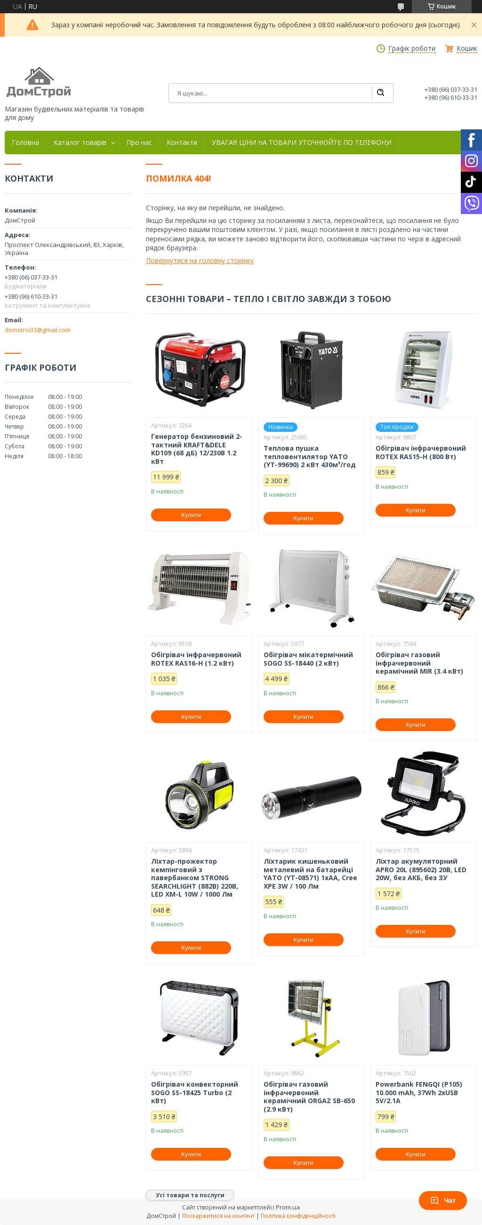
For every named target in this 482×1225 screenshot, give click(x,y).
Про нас (139, 142)
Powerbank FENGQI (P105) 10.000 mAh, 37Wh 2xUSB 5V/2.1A (419, 1092)
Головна (25, 142)
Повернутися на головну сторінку (200, 260)
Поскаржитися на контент (218, 1216)
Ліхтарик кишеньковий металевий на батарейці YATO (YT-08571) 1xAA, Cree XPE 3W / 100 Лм (310, 873)
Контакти (182, 142)
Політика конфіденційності (298, 1216)
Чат (443, 1200)
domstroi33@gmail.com (38, 330)
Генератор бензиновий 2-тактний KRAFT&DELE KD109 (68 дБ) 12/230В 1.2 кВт (196, 448)
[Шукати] (380, 93)
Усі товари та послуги (190, 1195)
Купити (191, 514)
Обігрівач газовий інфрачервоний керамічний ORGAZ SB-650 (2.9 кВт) (309, 1096)
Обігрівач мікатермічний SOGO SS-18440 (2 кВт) (308, 659)
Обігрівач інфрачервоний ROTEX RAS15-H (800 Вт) (421, 452)
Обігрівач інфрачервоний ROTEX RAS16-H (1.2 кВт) (196, 659)
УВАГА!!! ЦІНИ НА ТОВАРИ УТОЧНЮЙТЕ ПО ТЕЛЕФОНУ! (302, 142)
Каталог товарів (80, 142)
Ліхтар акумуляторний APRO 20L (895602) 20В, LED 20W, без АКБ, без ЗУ (421, 869)
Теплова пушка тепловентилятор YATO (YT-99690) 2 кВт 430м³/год (310, 456)
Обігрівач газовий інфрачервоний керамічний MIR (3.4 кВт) (419, 663)
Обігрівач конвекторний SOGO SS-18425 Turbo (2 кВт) (194, 1092)
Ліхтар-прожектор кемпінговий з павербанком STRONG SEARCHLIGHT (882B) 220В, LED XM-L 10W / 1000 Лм (194, 878)
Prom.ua (288, 1207)
